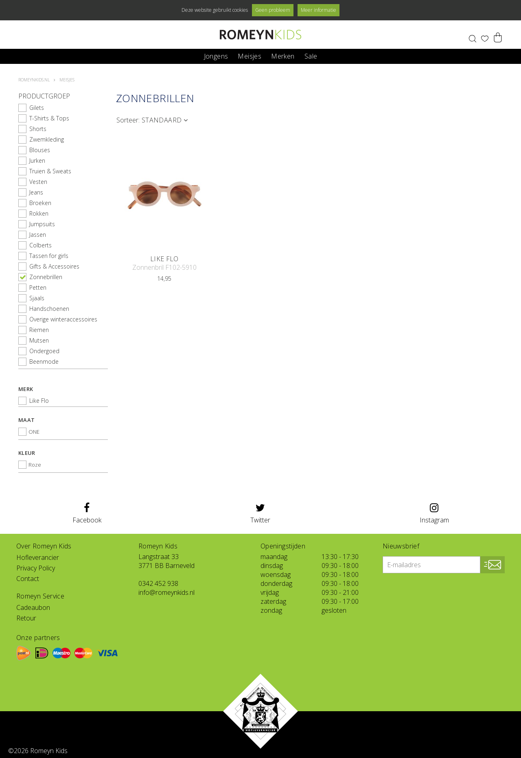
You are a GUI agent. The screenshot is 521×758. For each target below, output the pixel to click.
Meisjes (249, 55)
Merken (282, 55)
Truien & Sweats (50, 171)
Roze (34, 464)
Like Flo (39, 400)
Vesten (38, 182)
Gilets (36, 107)
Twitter (260, 513)
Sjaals (36, 298)
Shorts (37, 129)
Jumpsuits (42, 224)
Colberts (40, 245)
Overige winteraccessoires (63, 319)
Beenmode (44, 361)
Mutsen (39, 340)
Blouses (39, 150)
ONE (33, 431)
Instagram (434, 513)
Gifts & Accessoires (54, 266)
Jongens (216, 55)
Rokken (38, 213)
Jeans (36, 192)
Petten (37, 287)
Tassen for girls (48, 256)
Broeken (40, 203)
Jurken (37, 160)
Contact (27, 579)
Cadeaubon (33, 607)
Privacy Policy (35, 568)
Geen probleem (272, 10)
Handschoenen (49, 308)
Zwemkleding (46, 139)
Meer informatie (318, 10)
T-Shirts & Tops (49, 118)
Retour (26, 618)
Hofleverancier (37, 557)
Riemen (39, 330)
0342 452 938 (158, 583)
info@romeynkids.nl (166, 592)
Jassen (37, 234)
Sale (310, 55)
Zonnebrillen (45, 277)
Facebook (86, 513)
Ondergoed (44, 351)
